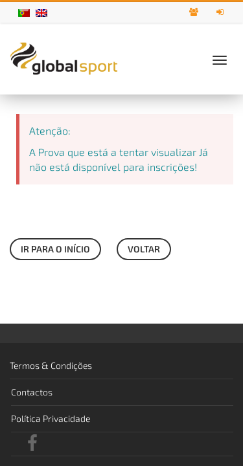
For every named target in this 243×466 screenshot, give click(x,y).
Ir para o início (55, 248)
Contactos (31, 391)
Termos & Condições (51, 365)
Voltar (144, 248)
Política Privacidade (50, 418)
